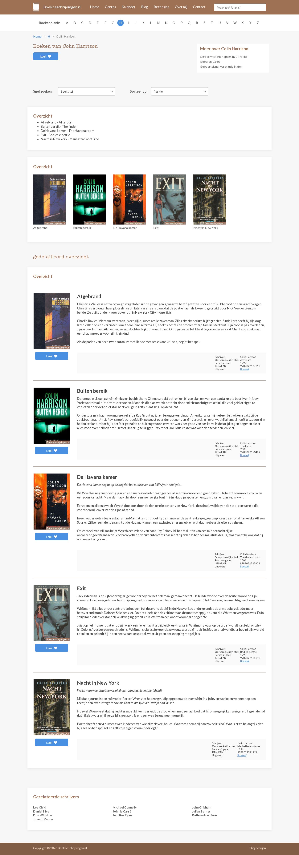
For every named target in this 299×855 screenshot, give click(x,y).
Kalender (128, 7)
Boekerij (244, 369)
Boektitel (66, 91)
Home (94, 7)
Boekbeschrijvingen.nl (62, 7)
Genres (110, 7)
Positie (158, 91)
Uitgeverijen (258, 848)
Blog (144, 7)
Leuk (45, 56)
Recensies (161, 7)
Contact (199, 7)
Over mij (181, 7)
